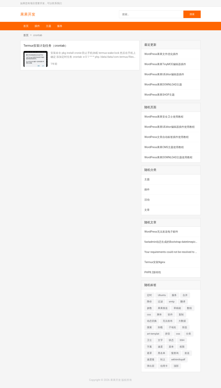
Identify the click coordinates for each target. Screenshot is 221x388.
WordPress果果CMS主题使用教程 (164, 147)
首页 (26, 25)
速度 (160, 346)
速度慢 (150, 359)
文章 (147, 209)
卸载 (160, 327)
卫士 (149, 340)
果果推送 (163, 308)
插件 (37, 25)
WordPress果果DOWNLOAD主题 (163, 84)
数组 (189, 308)
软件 (170, 314)
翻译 (182, 301)
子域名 (172, 327)
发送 (187, 353)
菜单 (171, 346)
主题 (48, 25)
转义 (162, 359)
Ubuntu (162, 295)
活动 (147, 199)
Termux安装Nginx (154, 262)
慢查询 (175, 353)
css (149, 314)
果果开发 (27, 14)
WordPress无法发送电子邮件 (161, 231)
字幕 (149, 346)
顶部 (176, 365)
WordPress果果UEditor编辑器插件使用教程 (169, 126)
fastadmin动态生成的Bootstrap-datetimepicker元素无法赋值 (172, 241)
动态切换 (152, 321)
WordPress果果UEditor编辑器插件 (164, 74)
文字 (160, 340)
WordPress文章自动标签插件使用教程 (166, 136)
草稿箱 (177, 308)
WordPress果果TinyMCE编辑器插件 (165, 64)
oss (178, 333)
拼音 (167, 333)
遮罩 (149, 353)
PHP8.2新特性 (152, 272)
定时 (149, 295)
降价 (149, 301)
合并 (185, 295)
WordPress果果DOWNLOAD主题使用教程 (168, 157)
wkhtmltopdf (178, 359)
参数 (149, 308)
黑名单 (161, 353)
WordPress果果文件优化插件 (161, 54)
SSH (182, 340)
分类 (188, 333)
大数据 (182, 321)
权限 (182, 346)
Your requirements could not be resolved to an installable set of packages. (172, 251)
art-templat (153, 333)
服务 (59, 25)
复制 (181, 314)
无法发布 (168, 321)
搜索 (149, 327)
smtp (171, 301)
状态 (171, 340)
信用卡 (164, 365)
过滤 (160, 301)
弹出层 (150, 365)
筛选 (184, 327)
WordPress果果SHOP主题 (159, 94)
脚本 (159, 314)
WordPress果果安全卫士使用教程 (163, 116)
